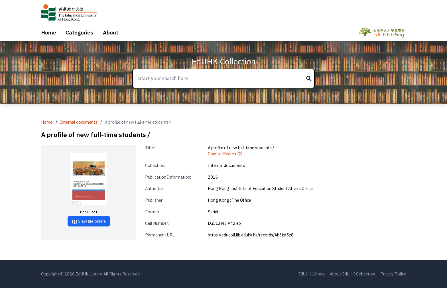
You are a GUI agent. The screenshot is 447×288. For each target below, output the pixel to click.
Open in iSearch (225, 153)
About (110, 32)
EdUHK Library (311, 274)
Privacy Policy (393, 274)
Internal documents (78, 122)
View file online (89, 221)
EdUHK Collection (224, 61)
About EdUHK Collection (352, 274)
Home (48, 32)
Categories (79, 32)
